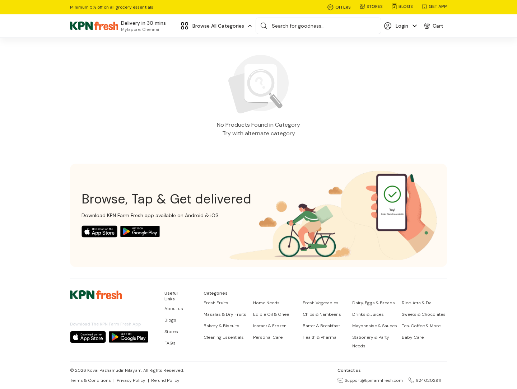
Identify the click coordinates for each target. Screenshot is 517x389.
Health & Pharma (319, 337)
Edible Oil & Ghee (271, 314)
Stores (171, 331)
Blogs (170, 320)
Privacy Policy (131, 380)
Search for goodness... (298, 26)
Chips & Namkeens (322, 314)
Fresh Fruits (216, 303)
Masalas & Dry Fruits (225, 314)
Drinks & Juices (368, 314)
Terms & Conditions (90, 380)
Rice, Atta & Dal (417, 303)
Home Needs (266, 303)
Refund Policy (165, 380)
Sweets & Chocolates (424, 314)
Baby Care (413, 337)
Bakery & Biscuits (221, 326)
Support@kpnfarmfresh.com (370, 380)
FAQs (170, 343)
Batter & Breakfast (321, 326)
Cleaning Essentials (224, 337)
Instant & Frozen (270, 326)
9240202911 (425, 380)
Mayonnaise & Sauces (374, 326)
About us (173, 308)
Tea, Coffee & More (421, 326)
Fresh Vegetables (321, 303)
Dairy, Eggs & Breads (373, 303)
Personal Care (268, 337)
